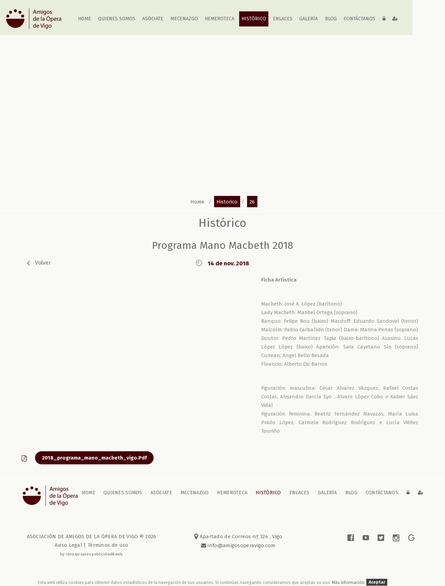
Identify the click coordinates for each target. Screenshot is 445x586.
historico (226, 201)
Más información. (349, 582)
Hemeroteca (219, 19)
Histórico (254, 19)
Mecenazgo (184, 19)
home (84, 19)
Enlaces (282, 19)
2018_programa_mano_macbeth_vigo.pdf (94, 458)
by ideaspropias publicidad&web (91, 554)
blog (331, 19)
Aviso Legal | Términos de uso (92, 545)
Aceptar (377, 582)
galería (309, 19)
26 (252, 201)
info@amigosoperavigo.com (241, 545)
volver (43, 262)
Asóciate (153, 19)
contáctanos (359, 19)
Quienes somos (116, 19)
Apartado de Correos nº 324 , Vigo (238, 536)
